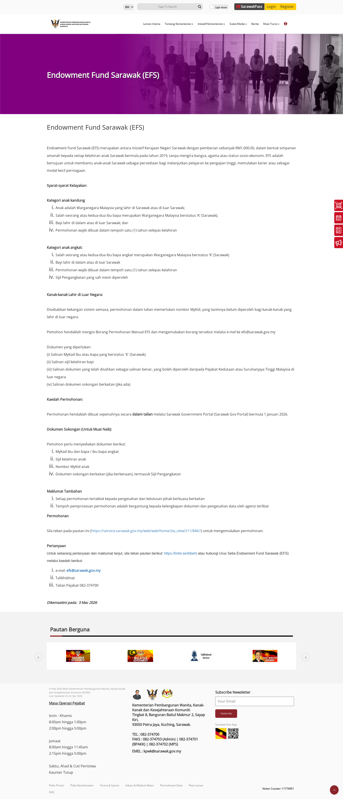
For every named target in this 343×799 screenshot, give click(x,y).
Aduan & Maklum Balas (139, 785)
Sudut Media (238, 24)
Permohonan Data (171, 785)
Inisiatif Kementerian (211, 24)
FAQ (51, 792)
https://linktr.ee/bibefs (180, 553)
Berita (255, 24)
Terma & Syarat (109, 785)
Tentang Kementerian (179, 24)
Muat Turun (271, 24)
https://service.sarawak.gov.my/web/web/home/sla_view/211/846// (146, 530)
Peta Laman (196, 785)
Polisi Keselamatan (81, 785)
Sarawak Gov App (226, 724)
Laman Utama (151, 24)
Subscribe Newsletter (232, 692)
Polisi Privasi (56, 785)
